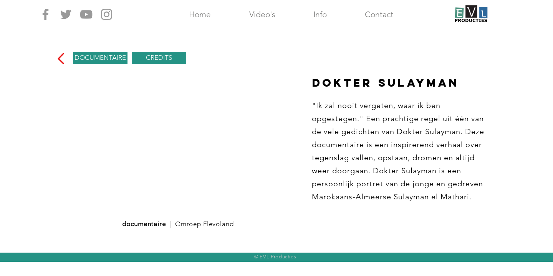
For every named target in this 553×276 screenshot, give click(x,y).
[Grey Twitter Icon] (65, 14)
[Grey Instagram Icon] (106, 14)
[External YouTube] (177, 142)
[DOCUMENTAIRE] (100, 58)
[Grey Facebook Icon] (45, 14)
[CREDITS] (159, 58)
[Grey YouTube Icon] (86, 14)
